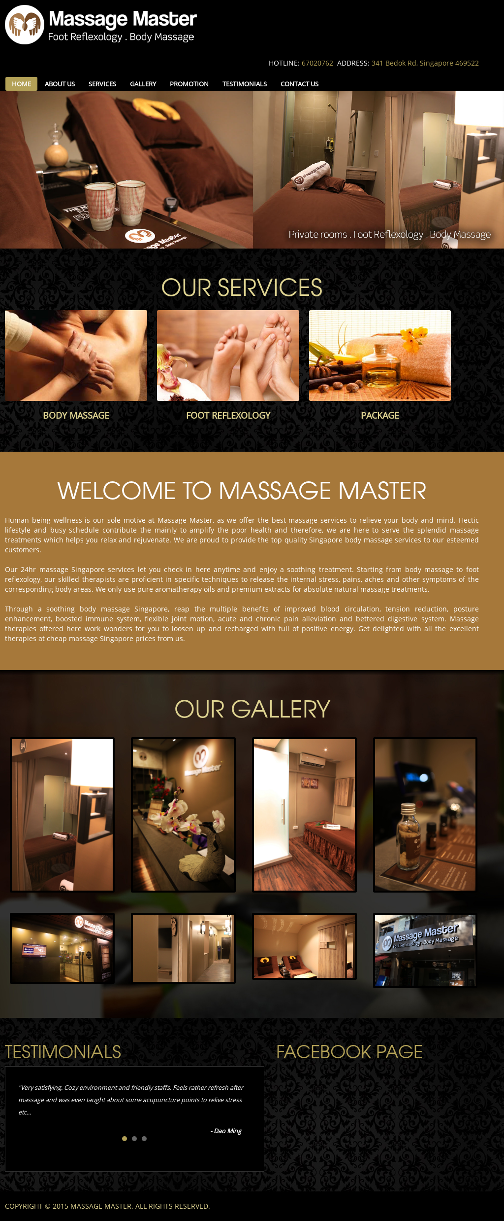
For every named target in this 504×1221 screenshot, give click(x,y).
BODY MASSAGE (76, 415)
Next (243, 1107)
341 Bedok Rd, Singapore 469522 (425, 63)
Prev (26, 1107)
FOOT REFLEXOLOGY (228, 415)
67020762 (317, 63)
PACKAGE (380, 415)
